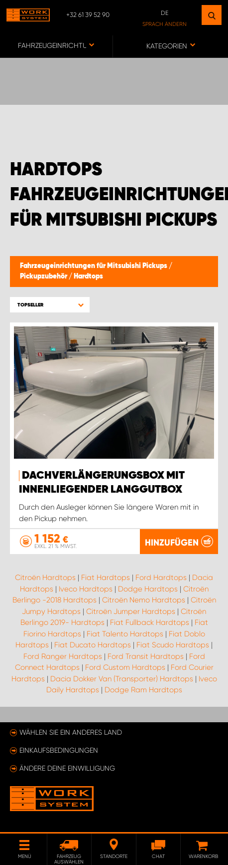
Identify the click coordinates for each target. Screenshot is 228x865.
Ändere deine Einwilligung (67, 768)
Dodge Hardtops (148, 588)
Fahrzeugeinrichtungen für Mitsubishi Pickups (94, 266)
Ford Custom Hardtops (125, 667)
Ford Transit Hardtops (146, 656)
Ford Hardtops (161, 577)
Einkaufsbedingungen (58, 750)
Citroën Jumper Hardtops (130, 611)
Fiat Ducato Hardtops (92, 644)
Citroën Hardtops (45, 577)
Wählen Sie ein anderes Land (70, 732)
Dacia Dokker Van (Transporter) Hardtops (121, 678)
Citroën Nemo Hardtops (143, 599)
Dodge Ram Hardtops (143, 689)
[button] (50, 304)
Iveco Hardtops (86, 588)
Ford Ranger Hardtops (62, 656)
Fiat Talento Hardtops (125, 633)
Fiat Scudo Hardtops (172, 644)
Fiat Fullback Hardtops (149, 622)
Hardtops (88, 276)
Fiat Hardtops (105, 577)
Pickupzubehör (44, 276)
